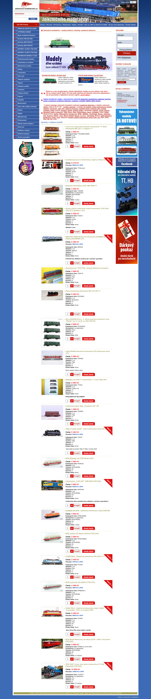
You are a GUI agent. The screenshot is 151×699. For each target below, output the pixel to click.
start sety (61, 109)
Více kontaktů (131, 105)
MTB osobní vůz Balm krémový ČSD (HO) (82, 533)
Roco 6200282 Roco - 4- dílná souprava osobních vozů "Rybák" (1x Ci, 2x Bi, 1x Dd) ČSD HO (87, 320)
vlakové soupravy (71, 109)
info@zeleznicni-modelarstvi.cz (122, 100)
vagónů (46, 109)
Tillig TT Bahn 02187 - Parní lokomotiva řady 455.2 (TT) (87, 429)
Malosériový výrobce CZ (68, 114)
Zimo (54, 117)
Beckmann (47, 117)
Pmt (44, 116)
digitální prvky (84, 109)
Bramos (50, 116)
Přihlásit (126, 53)
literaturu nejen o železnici (53, 112)
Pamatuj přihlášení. (126, 50)
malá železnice (106, 116)
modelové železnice (87, 105)
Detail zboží (88, 146)
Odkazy (120, 697)
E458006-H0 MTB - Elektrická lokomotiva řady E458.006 (88, 511)
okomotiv (53, 109)
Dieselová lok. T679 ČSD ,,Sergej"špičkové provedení (87, 268)
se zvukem (87, 107)
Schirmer (106, 114)
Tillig (65, 112)
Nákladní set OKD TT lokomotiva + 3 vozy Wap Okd (86, 380)
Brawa (100, 114)
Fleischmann (81, 112)
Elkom (56, 116)
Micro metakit (69, 116)
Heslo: (119, 42)
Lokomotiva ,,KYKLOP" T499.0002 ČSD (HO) (83, 481)
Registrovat (126, 57)
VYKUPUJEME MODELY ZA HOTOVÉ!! (90, 75)
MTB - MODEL (83, 114)
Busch (77, 116)
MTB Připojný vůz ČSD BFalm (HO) (80, 458)
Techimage (93, 114)
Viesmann (90, 116)
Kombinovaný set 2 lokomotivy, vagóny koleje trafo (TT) (88, 160)
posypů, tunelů (66, 110)
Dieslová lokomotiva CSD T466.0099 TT (81, 186)
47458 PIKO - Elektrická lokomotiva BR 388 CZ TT (85, 556)
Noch (89, 112)
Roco (70, 112)
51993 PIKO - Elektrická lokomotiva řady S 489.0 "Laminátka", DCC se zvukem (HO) (85, 609)
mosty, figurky (104, 110)
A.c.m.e (83, 116)
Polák (106, 112)
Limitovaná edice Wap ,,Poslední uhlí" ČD (82, 406)
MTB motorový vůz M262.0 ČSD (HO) (80, 582)
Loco (61, 116)
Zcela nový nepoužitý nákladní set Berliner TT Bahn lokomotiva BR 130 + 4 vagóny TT (86, 127)
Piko (74, 112)
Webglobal (135, 697)
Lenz (58, 117)
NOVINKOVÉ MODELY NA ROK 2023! (54, 75)
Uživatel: (120, 35)
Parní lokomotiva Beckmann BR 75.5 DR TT (83, 291)
